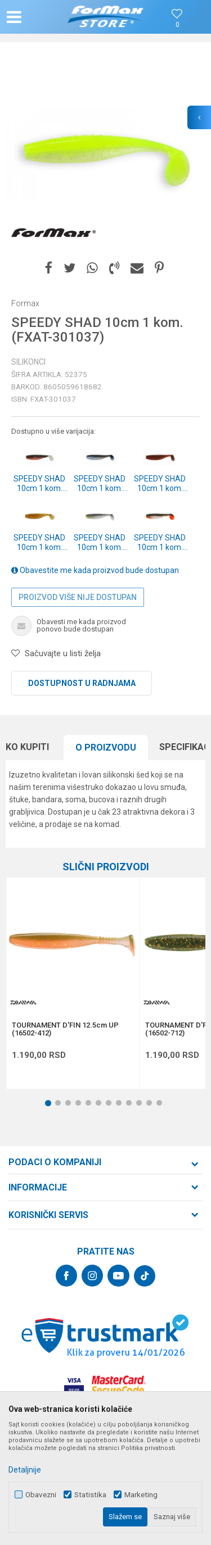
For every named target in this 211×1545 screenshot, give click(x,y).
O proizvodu (105, 747)
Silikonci (28, 361)
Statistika (90, 1495)
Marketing (141, 1495)
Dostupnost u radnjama (82, 683)
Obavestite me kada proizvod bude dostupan (95, 570)
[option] (105, 153)
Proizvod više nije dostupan (78, 597)
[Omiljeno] (177, 25)
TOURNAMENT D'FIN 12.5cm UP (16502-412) (65, 1029)
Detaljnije (24, 1469)
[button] (37, 17)
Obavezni (40, 1495)
